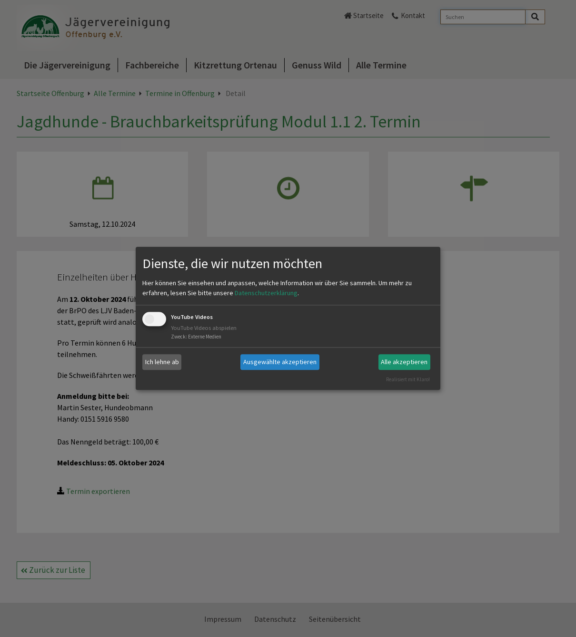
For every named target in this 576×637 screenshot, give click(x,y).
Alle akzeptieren (404, 361)
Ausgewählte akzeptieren (280, 361)
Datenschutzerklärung (266, 293)
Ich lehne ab (162, 361)
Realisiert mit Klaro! (408, 379)
